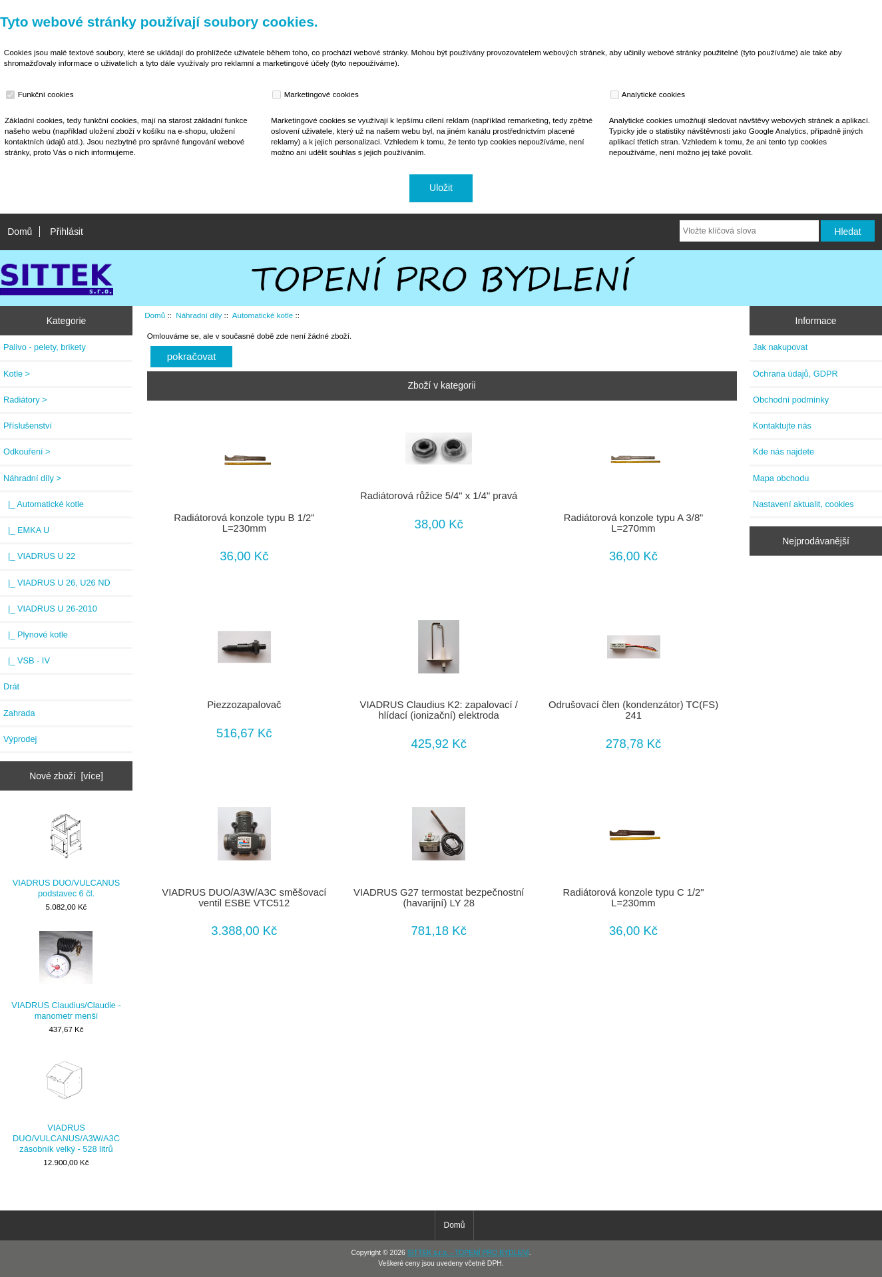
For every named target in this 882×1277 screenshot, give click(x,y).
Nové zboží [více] (66, 776)
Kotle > (16, 374)
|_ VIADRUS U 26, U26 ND (56, 583)
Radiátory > (25, 400)
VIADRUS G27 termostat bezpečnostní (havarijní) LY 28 (438, 897)
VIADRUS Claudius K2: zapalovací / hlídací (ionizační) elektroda (439, 710)
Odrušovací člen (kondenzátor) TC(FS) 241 (633, 710)
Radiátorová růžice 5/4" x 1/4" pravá (438, 495)
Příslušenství (27, 426)
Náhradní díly (199, 315)
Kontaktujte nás (782, 426)
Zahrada (19, 713)
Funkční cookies (41, 94)
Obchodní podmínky (791, 400)
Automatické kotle (263, 315)
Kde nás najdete (783, 451)
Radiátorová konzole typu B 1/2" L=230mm (244, 523)
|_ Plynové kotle (35, 634)
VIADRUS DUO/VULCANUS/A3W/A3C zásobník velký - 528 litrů (66, 1103)
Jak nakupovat (780, 347)
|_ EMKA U (26, 530)
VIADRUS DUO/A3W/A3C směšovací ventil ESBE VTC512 (244, 897)
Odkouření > (27, 451)
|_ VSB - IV (26, 660)
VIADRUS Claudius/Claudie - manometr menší (65, 976)
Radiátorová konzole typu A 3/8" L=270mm (634, 523)
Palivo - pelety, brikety (44, 347)
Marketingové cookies (316, 94)
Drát (11, 686)
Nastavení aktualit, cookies (803, 504)
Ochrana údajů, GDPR (795, 374)
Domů (19, 231)
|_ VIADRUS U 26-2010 (50, 609)
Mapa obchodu (781, 478)
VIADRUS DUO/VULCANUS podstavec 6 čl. (66, 853)
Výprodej (20, 739)
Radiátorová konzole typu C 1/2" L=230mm (633, 897)
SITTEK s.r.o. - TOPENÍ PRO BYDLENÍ (468, 1252)
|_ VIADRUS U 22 (39, 556)
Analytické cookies (649, 94)
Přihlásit (66, 231)
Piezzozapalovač (244, 704)
